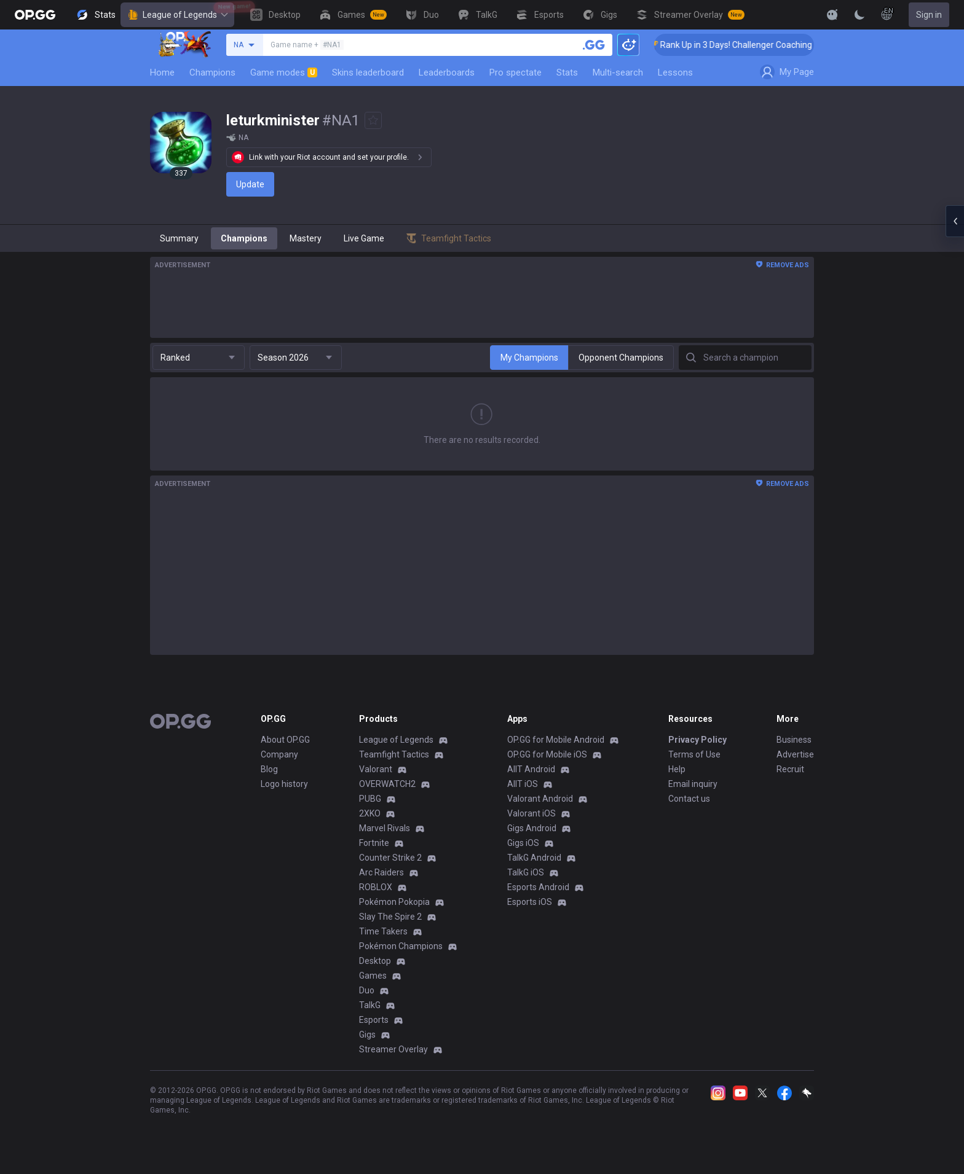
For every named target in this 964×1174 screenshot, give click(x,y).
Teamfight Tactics (394, 754)
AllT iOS (522, 784)
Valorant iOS (531, 813)
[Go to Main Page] (35, 14)
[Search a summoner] (593, 45)
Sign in (929, 15)
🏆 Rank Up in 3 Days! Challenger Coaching (747, 45)
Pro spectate (515, 72)
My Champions (529, 357)
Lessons (675, 72)
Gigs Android (531, 828)
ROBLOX (375, 887)
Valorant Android (540, 799)
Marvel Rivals (384, 828)
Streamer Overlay (393, 1049)
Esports (374, 1020)
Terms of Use (694, 754)
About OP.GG (285, 740)
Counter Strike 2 (390, 858)
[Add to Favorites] (373, 120)
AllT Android (531, 769)
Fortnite (374, 843)
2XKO (370, 813)
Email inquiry (692, 784)
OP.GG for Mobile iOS (547, 754)
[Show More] (832, 14)
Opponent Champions (621, 357)
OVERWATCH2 (387, 784)
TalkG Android (534, 858)
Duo (366, 990)
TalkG (370, 1005)
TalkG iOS (525, 872)
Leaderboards (447, 72)
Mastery (306, 238)
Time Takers (383, 931)
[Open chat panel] (955, 221)
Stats (567, 72)
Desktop (375, 961)
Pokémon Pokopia (394, 902)
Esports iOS (529, 902)
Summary (179, 238)
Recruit (790, 769)
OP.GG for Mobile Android (555, 740)
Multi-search (618, 72)
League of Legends (177, 14)
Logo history (284, 784)
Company (279, 754)
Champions (212, 72)
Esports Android (538, 887)
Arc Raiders (381, 872)
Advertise (795, 754)
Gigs (367, 1034)
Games (373, 975)
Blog (269, 769)
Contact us (689, 799)
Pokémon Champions (401, 946)
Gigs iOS (523, 843)
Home (162, 72)
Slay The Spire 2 (390, 917)
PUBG (370, 799)
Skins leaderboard (368, 72)
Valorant (375, 769)
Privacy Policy (697, 740)
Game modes (283, 72)
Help (676, 769)
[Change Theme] (859, 14)
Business (794, 740)
